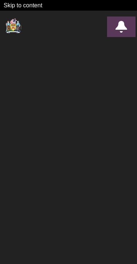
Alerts (121, 27)
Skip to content (23, 5)
